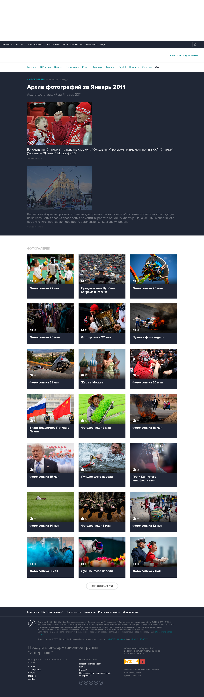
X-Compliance (34, 669)
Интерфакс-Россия (72, 44)
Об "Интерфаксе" (35, 44)
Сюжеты (147, 67)
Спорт (85, 67)
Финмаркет (91, 44)
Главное (32, 67)
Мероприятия (131, 612)
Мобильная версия (12, 44)
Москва (110, 67)
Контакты (33, 612)
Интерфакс (102, 55)
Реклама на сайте (109, 612)
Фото (158, 67)
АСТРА (31, 679)
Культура (98, 67)
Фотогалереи (36, 79)
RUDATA (83, 670)
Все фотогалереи (102, 586)
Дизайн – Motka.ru (132, 675)
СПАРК (31, 666)
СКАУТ (31, 673)
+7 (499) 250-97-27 (139, 639)
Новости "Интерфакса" (90, 664)
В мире (58, 67)
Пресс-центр (73, 612)
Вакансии (89, 612)
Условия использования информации (141, 669)
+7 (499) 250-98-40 (116, 639)
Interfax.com (53, 44)
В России (45, 67)
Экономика (72, 67)
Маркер (32, 676)
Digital (122, 67)
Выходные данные (132, 672)
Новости (134, 67)
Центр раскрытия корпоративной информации (94, 674)
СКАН (82, 667)
